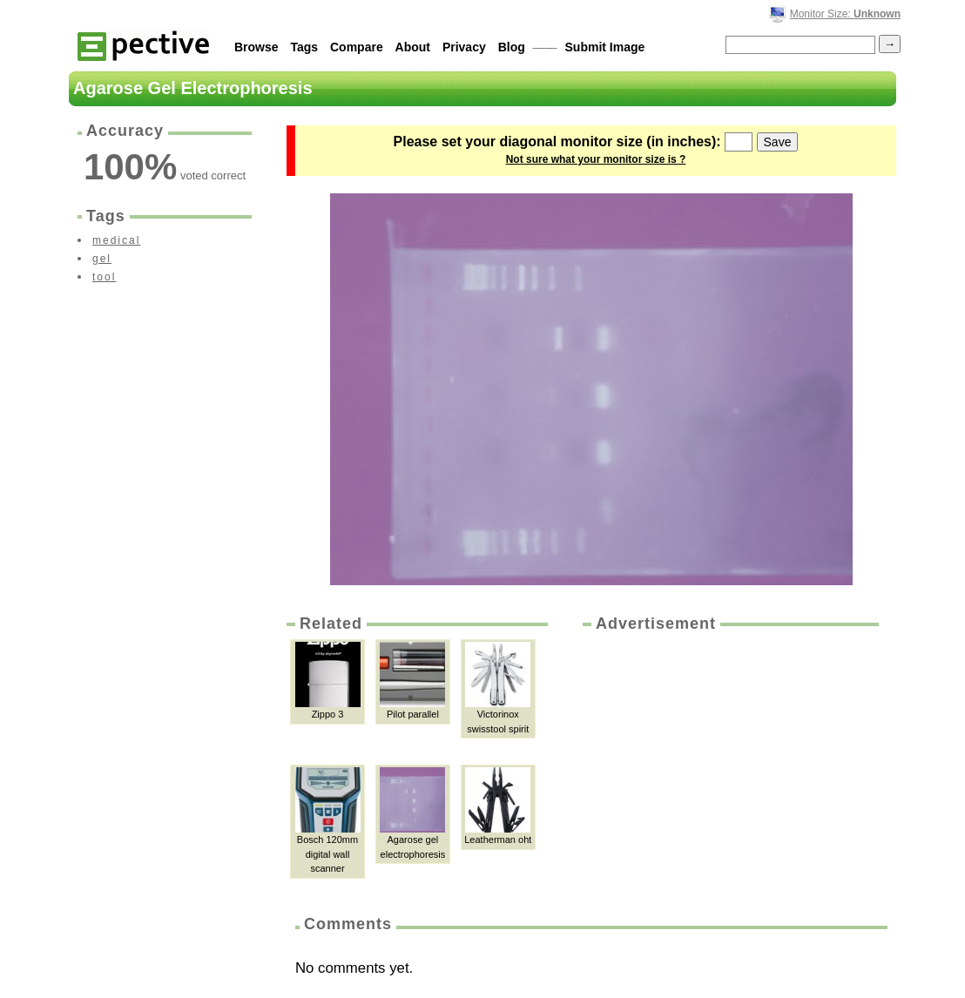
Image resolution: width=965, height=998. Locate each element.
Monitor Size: (845, 14)
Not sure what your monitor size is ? (596, 159)
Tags (304, 47)
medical (116, 240)
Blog (511, 47)
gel (101, 259)
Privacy (464, 47)
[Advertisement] (729, 765)
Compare (356, 47)
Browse (256, 47)
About (412, 47)
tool (104, 277)
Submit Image (605, 47)
